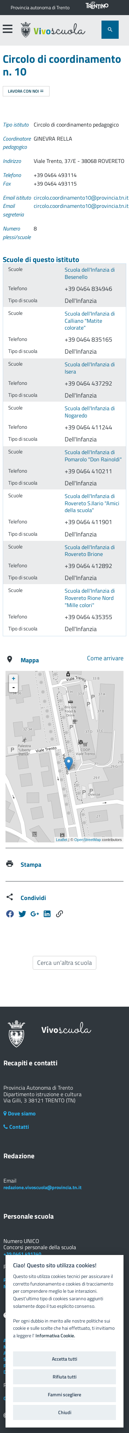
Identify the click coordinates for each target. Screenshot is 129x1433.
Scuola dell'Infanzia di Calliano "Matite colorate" (90, 320)
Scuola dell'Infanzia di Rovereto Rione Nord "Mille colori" (90, 598)
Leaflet (61, 840)
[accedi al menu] (7, 29)
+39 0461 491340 (22, 1253)
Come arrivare (105, 658)
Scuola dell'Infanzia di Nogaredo (90, 411)
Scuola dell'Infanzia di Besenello (90, 273)
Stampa (31, 864)
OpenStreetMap (87, 840)
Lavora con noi (26, 91)
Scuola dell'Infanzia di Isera (90, 368)
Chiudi (64, 1412)
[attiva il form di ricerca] (110, 30)
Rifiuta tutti (64, 1376)
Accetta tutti (64, 1358)
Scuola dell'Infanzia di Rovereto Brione (90, 550)
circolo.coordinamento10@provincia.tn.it (81, 197)
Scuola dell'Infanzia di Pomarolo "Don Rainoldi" (93, 455)
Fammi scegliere (64, 1394)
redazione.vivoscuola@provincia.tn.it (42, 1187)
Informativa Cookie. (55, 1335)
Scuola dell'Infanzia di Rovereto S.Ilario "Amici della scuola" (92, 503)
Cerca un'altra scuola (64, 962)
